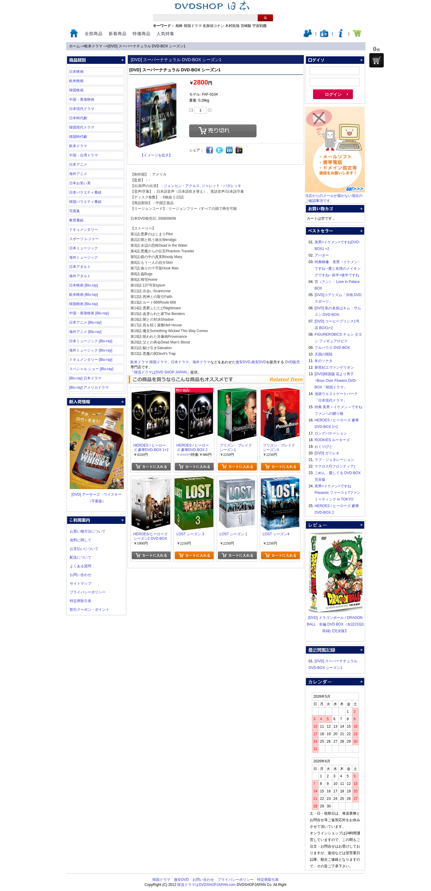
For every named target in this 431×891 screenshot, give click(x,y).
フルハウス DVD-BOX (332, 348)
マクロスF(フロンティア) (335, 466)
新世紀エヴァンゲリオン (334, 367)
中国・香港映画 (81, 99)
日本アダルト (80, 267)
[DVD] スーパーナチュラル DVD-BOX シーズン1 (146, 46)
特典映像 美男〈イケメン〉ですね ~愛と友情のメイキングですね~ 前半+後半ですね (338, 268)
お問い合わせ (80, 575)
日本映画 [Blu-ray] (83, 285)
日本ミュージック (83, 248)
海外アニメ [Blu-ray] (85, 332)
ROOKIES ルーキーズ (332, 440)
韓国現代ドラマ (81, 127)
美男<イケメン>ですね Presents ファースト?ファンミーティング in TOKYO (337, 492)
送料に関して (80, 540)
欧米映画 (76, 81)
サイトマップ (80, 583)
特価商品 (142, 33)
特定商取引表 (80, 601)
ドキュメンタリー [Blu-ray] (90, 360)
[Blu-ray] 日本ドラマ (85, 378)
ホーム (74, 46)
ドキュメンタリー (83, 229)
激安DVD (243, 362)
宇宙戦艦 (259, 26)
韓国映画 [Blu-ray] (83, 304)
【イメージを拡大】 (156, 155)
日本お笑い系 (80, 183)
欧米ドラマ (93, 46)
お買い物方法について (88, 531)
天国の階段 (324, 354)
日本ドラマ (180, 362)
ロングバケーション (331, 433)
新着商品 (118, 33)
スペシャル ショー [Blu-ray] (91, 369)
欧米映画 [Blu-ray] (83, 295)
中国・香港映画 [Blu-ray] (89, 313)
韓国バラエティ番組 (85, 202)
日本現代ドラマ (81, 109)
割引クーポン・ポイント (89, 609)
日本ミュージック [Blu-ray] (90, 341)
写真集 (74, 211)
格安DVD (258, 362)
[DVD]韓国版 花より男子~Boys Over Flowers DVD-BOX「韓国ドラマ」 (336, 380)
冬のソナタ (324, 361)
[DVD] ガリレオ (327, 453)
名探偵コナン (213, 26)
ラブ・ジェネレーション (334, 460)
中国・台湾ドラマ (83, 155)
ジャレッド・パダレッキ (221, 186)
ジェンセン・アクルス (182, 186)
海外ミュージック (83, 257)
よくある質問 (80, 566)
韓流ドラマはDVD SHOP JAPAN (160, 372)
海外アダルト (80, 276)
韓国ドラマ (193, 26)
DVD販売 (292, 362)
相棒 (179, 26)
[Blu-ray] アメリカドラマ (89, 387)
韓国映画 (76, 90)
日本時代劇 (78, 118)
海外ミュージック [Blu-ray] (90, 350)
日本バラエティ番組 (85, 192)
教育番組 (76, 220)
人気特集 (165, 33)
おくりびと (324, 446)
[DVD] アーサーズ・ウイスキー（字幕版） (97, 494)
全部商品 (94, 33)
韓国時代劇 (78, 137)
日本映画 (76, 72)
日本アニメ (78, 164)
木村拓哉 (232, 26)
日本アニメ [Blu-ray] (85, 322)
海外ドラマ (201, 362)
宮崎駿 (246, 26)
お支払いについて (84, 549)
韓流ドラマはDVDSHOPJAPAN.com (206, 885)
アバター (322, 255)
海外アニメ (78, 174)
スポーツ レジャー (84, 239)
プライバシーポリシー (88, 592)
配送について (80, 557)
